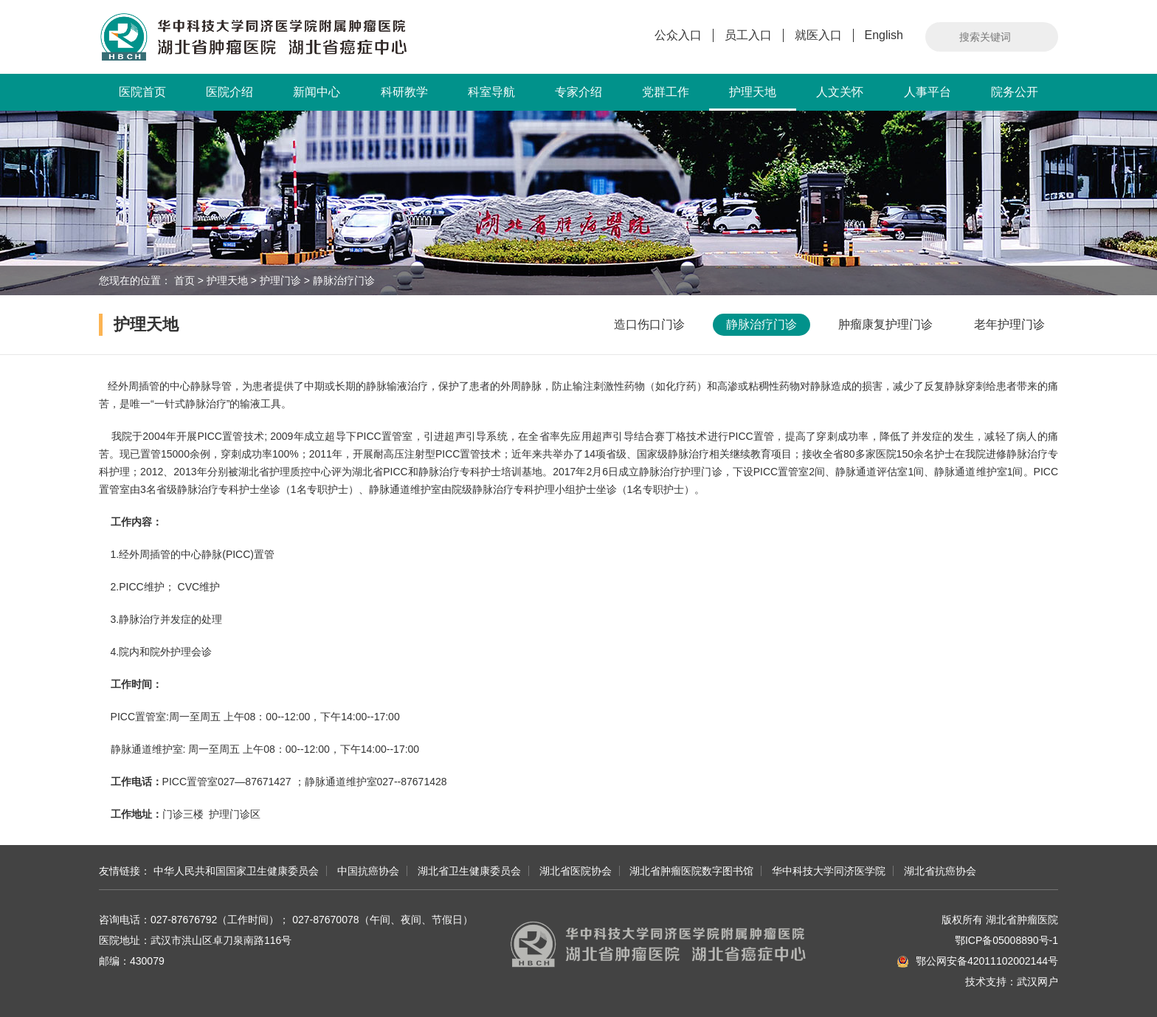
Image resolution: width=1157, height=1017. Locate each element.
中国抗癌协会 (368, 871)
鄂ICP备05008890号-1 (1006, 940)
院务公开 (1014, 92)
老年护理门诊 (1009, 324)
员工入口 (748, 35)
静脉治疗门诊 (344, 280)
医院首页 (142, 92)
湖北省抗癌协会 (940, 871)
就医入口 (818, 35)
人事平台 (927, 92)
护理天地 (752, 98)
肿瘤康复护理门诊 (885, 324)
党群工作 (665, 92)
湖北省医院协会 (575, 871)
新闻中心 (316, 92)
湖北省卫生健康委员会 (469, 871)
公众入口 (678, 35)
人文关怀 (839, 92)
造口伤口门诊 (649, 324)
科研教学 (404, 92)
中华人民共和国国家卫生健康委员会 (236, 871)
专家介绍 (578, 92)
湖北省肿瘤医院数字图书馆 (691, 871)
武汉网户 (1037, 981)
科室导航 (491, 92)
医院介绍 (229, 92)
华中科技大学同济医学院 (828, 871)
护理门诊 (280, 280)
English (884, 35)
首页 (184, 280)
